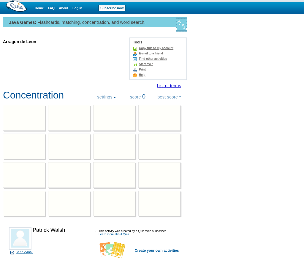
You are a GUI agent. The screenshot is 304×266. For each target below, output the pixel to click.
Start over (146, 64)
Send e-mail (24, 252)
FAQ (51, 8)
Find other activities (153, 58)
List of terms (169, 85)
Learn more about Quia (114, 234)
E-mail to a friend (151, 53)
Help (142, 74)
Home (39, 8)
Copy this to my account (156, 48)
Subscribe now (112, 8)
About (63, 8)
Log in (77, 8)
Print (142, 69)
